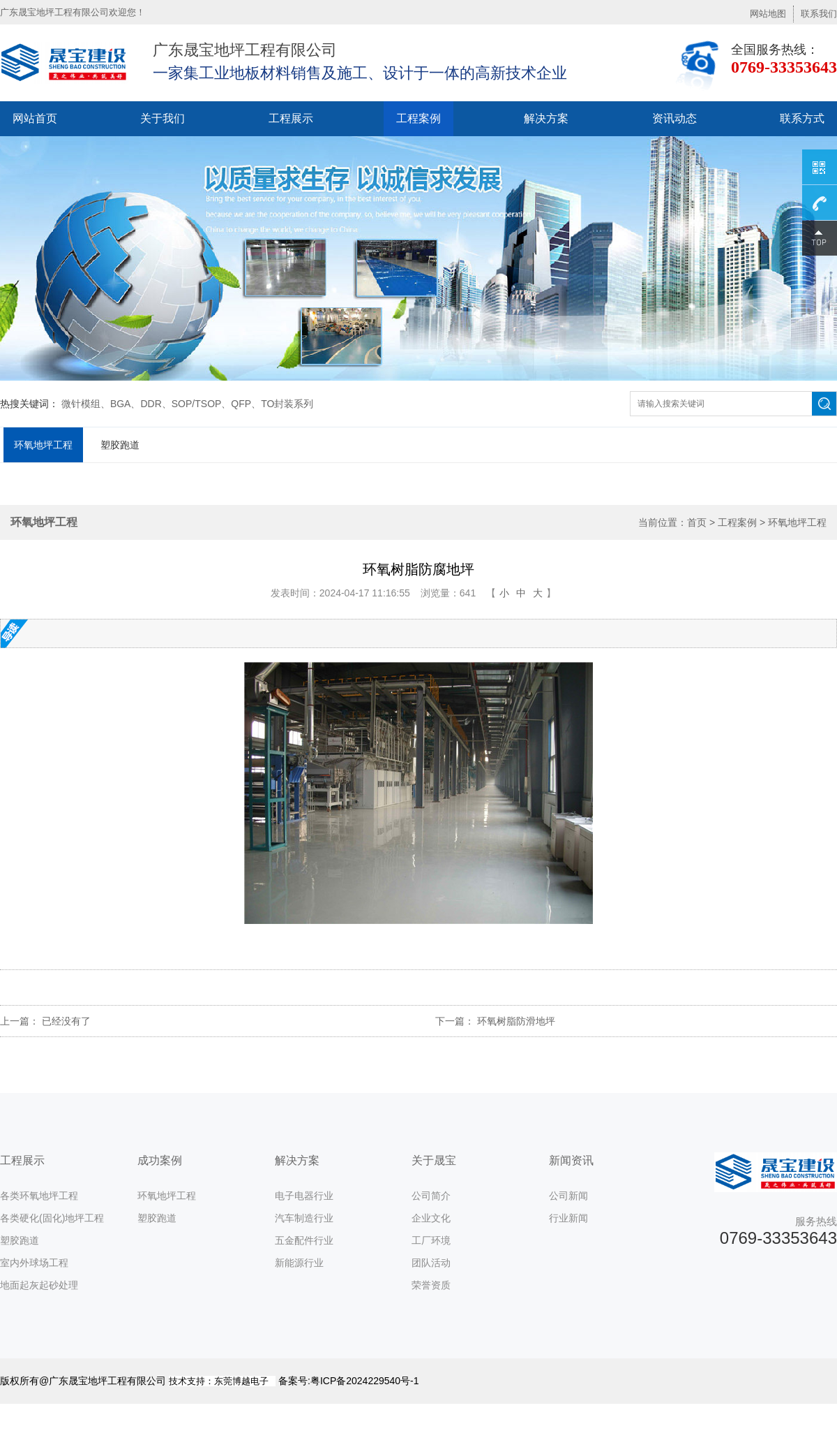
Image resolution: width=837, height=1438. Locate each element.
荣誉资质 (431, 1285)
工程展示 (291, 118)
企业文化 (431, 1218)
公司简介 (431, 1195)
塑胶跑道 (120, 444)
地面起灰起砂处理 (39, 1285)
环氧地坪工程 (43, 444)
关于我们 (162, 118)
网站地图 (768, 13)
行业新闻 (568, 1218)
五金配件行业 (304, 1240)
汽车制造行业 (304, 1218)
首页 (697, 522)
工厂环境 (431, 1240)
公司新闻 (568, 1195)
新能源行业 (299, 1262)
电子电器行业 (304, 1195)
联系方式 (802, 118)
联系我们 (819, 13)
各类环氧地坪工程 (39, 1195)
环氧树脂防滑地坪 (516, 1021)
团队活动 (431, 1262)
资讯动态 (674, 118)
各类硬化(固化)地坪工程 (52, 1218)
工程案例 (418, 118)
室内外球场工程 (34, 1262)
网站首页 (35, 118)
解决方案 (546, 118)
